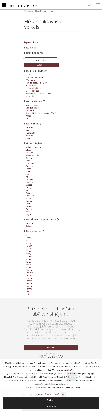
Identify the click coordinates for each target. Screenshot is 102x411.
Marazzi (29, 185)
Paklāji (28, 116)
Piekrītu (51, 400)
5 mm (28, 237)
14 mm (29, 283)
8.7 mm (29, 262)
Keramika (30, 110)
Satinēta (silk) (31, 133)
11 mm (29, 278)
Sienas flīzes (31, 96)
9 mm (28, 264)
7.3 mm (29, 251)
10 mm (29, 270)
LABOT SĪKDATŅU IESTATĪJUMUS (51, 394)
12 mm (29, 280)
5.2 (27, 240)
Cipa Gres (30, 163)
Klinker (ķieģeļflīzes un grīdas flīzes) (41, 113)
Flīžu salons (28, 11)
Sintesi (28, 198)
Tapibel (29, 206)
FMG (28, 171)
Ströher (29, 201)
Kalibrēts (29, 226)
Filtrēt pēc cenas (34, 53)
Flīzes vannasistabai (34, 77)
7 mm (28, 248)
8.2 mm (29, 256)
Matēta (29, 130)
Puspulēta (30, 135)
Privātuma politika (62, 370)
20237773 (51, 356)
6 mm (28, 243)
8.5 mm (29, 259)
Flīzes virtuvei (31, 80)
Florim (28, 168)
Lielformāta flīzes (33, 88)
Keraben (29, 179)
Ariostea (29, 152)
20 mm (29, 286)
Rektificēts (30, 223)
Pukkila (29, 193)
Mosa (28, 190)
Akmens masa (32, 105)
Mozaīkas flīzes (32, 91)
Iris (27, 176)
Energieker (30, 166)
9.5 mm (29, 267)
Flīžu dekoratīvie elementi (37, 83)
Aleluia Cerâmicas (33, 147)
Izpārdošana (31, 42)
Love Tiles (30, 182)
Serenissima (31, 195)
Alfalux (28, 150)
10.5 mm (29, 275)
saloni (51, 347)
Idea (27, 174)
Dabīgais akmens (33, 107)
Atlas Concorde (32, 155)
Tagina (28, 203)
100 (27, 291)
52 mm (29, 288)
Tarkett (29, 209)
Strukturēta (30, 127)
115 (27, 294)
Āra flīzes (29, 74)
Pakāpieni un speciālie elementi (39, 93)
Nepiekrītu (51, 406)
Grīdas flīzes (31, 85)
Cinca (28, 160)
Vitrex (28, 211)
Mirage (29, 187)
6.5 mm (29, 246)
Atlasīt (41, 65)
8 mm (28, 254)
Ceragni (29, 158)
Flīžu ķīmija (30, 47)
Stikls (28, 118)
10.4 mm (29, 272)
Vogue (28, 214)
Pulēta (28, 138)
